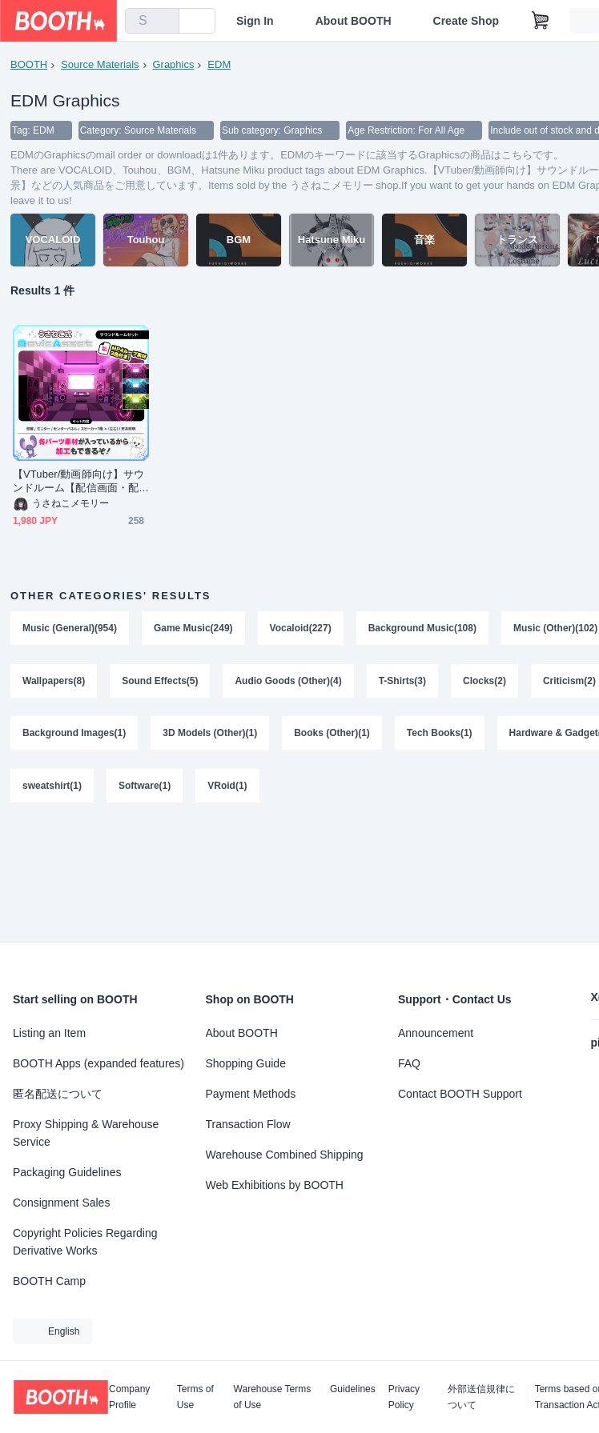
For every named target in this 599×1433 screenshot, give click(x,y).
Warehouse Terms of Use (273, 1397)
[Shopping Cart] (540, 21)
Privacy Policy (404, 1397)
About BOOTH (354, 20)
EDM (219, 64)
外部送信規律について (481, 1397)
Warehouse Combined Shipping (285, 1154)
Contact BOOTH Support (460, 1093)
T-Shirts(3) (402, 681)
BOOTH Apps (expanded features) (98, 1063)
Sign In (255, 20)
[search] (163, 21)
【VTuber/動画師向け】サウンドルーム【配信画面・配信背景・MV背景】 (78, 482)
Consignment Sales (61, 1202)
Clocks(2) (484, 681)
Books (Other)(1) (332, 734)
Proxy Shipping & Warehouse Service (86, 1133)
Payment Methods (251, 1093)
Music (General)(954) (69, 628)
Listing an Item (49, 1033)
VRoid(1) (227, 787)
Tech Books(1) (439, 734)
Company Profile (129, 1397)
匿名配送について (58, 1093)
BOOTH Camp (49, 1281)
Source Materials (100, 64)
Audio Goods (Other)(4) (288, 681)
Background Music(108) (422, 628)
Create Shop (466, 20)
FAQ (409, 1063)
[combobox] (152, 21)
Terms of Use (195, 1397)
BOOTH (28, 64)
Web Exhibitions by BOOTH (275, 1185)
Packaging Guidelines (67, 1172)
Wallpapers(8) (53, 681)
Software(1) (145, 787)
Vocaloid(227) (301, 628)
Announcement (435, 1033)
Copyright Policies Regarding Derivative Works (85, 1242)
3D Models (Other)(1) (210, 734)
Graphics (174, 64)
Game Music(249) (193, 628)
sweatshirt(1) (52, 787)
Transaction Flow (248, 1124)
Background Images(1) (74, 734)
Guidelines (353, 1389)
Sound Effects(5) (160, 681)
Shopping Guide (246, 1063)
